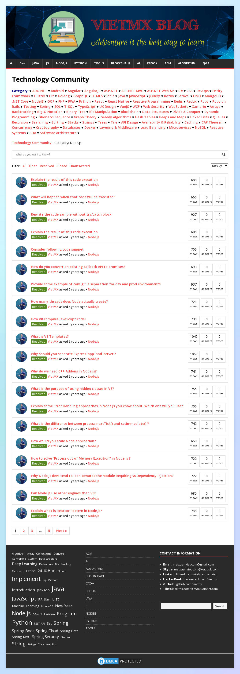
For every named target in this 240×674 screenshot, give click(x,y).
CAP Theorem (213, 122)
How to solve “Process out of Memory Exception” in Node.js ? (81, 458)
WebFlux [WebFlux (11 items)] (51, 644)
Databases (71, 127)
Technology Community (32, 142)
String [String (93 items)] (19, 643)
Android (57, 91)
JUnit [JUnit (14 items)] (47, 599)
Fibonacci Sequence (54, 117)
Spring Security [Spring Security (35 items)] (45, 636)
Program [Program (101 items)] (67, 613)
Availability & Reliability (161, 122)
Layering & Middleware (118, 127)
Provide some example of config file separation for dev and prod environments (96, 284)
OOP (50, 101)
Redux (192, 101)
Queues (219, 117)
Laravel (183, 96)
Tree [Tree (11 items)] (41, 644)
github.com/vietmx (188, 584)
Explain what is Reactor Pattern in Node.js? (66, 510)
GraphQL (80, 96)
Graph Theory (85, 117)
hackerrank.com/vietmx (200, 579)
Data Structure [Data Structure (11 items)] (48, 558)
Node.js (93, 184)
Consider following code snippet (57, 249)
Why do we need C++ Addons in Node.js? (64, 371)
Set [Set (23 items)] (49, 623)
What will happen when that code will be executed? (73, 197)
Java (121, 96)
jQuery (154, 96)
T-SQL (69, 106)
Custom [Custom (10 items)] (32, 558)
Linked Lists (199, 117)
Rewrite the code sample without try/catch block (71, 214)
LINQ (197, 96)
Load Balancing (152, 127)
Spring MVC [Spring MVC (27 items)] (21, 636)
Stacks (73, 122)
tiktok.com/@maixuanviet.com (196, 589)
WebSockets (178, 106)
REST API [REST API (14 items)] (39, 624)
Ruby (204, 101)
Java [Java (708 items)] (58, 588)
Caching (191, 122)
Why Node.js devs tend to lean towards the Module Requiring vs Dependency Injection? (102, 475)
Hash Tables (145, 117)
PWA (71, 101)
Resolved (47, 166)
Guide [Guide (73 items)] (44, 570)
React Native (118, 101)
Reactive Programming (151, 101)
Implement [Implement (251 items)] (26, 579)
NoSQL (200, 127)
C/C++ (90, 583)
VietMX (53, 184)
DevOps (202, 91)
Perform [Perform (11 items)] (49, 614)
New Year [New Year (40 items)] (63, 605)
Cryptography (47, 127)
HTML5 (97, 96)
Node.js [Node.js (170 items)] (21, 613)
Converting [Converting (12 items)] (19, 558)
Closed (61, 166)
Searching (40, 122)
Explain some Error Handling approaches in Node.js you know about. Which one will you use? (107, 406)
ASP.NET (111, 91)
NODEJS (61, 63)
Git (51, 96)
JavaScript (137, 96)
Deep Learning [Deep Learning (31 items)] (24, 563)
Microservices (180, 127)
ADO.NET (39, 91)
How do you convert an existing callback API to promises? (78, 266)
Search (220, 606)
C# (180, 91)
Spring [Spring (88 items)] (61, 623)
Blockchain (130, 111)
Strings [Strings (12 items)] (31, 644)
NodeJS (38, 101)
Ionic (110, 96)
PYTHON (80, 63)
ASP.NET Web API (161, 91)
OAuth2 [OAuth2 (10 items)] (37, 614)
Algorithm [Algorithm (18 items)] (18, 553)
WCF (136, 106)
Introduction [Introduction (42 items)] (23, 590)
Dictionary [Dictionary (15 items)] (46, 564)
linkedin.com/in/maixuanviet (196, 574)
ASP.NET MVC (132, 91)
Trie (114, 122)
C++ (22, 63)
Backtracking (23, 111)
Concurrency (22, 127)
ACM (168, 63)
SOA (33, 133)
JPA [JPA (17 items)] (40, 599)
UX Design (107, 106)
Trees (102, 122)
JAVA (35, 63)
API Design (129, 122)
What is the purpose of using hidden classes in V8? (72, 388)
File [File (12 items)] (57, 564)
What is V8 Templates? (50, 336)
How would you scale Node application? (63, 441)
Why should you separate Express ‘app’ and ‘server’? (73, 354)
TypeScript (87, 106)
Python (85, 101)
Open (33, 166)
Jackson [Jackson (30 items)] (43, 590)
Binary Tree (75, 111)
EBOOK (152, 63)
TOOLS (99, 63)
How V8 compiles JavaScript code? (58, 319)
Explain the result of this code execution (64, 179)
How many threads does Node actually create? (69, 301)
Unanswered (80, 166)
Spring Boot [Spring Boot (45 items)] (23, 630)
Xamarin (199, 106)
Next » (61, 530)
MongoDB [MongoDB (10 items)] (47, 606)
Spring (45, 106)
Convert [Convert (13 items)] (58, 553)
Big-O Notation (50, 111)
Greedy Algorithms (116, 117)
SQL (57, 106)
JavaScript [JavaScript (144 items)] (24, 598)
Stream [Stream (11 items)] (65, 637)
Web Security (154, 106)
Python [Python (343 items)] (22, 622)
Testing (29, 106)
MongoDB (213, 96)
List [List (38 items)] (55, 599)
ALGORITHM (186, 63)
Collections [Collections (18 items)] (44, 553)
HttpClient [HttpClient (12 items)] (58, 571)
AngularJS (92, 91)
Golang (64, 96)
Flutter (39, 96)
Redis (178, 101)
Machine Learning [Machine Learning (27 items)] (25, 606)
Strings (88, 122)
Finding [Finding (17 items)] (66, 564)
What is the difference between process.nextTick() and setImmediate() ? (90, 423)
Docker (90, 127)
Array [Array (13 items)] (30, 553)
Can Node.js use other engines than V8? (63, 493)
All (24, 166)
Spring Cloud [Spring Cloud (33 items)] (47, 630)
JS (47, 63)
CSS (189, 91)
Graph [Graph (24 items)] (31, 571)
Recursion (20, 122)
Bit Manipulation (103, 111)
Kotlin (169, 96)
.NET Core (20, 101)
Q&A (206, 63)
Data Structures (155, 111)
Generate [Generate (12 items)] (18, 571)
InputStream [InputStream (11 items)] (50, 580)
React (99, 101)
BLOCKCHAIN (120, 63)
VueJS (124, 106)
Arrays (215, 106)
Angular (74, 91)
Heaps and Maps (172, 117)
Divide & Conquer (186, 111)
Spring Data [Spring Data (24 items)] (69, 631)
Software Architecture (58, 133)
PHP (61, 101)
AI (138, 63)
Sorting (58, 122)
